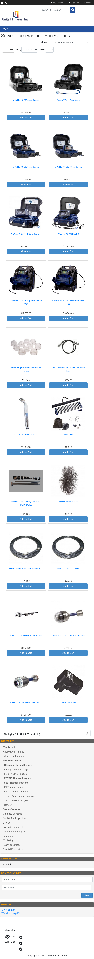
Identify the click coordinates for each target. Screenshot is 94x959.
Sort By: (18, 50)
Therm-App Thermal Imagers (19, 796)
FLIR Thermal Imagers (15, 773)
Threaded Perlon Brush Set (68, 502)
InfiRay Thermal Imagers (17, 769)
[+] (9, 909)
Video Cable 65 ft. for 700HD (68, 569)
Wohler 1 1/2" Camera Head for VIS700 (26, 636)
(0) (74, 2)
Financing (8, 836)
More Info (26, 184)
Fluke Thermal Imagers (16, 791)
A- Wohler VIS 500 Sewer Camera (26, 167)
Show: (42, 50)
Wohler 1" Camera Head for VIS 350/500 (26, 702)
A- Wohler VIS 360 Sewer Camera (68, 100)
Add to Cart (26, 117)
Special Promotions (13, 849)
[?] (10, 913)
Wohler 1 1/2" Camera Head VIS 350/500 (68, 636)
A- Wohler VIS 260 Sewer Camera (26, 100)
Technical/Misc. (11, 844)
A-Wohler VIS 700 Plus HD (68, 234)
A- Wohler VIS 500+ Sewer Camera (68, 167)
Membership (9, 747)
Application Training (13, 751)
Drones (6, 822)
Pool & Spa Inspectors (14, 818)
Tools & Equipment (13, 827)
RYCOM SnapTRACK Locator (25, 435)
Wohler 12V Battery (68, 702)
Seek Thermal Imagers (16, 782)
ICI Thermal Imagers (14, 787)
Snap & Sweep (68, 435)
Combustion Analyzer (14, 831)
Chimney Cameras (12, 813)
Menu (6, 29)
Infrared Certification (13, 756)
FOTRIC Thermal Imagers (17, 778)
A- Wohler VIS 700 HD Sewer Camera (26, 234)
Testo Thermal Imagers (16, 800)
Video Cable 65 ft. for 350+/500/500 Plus (25, 569)
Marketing (8, 840)
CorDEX (8, 805)
